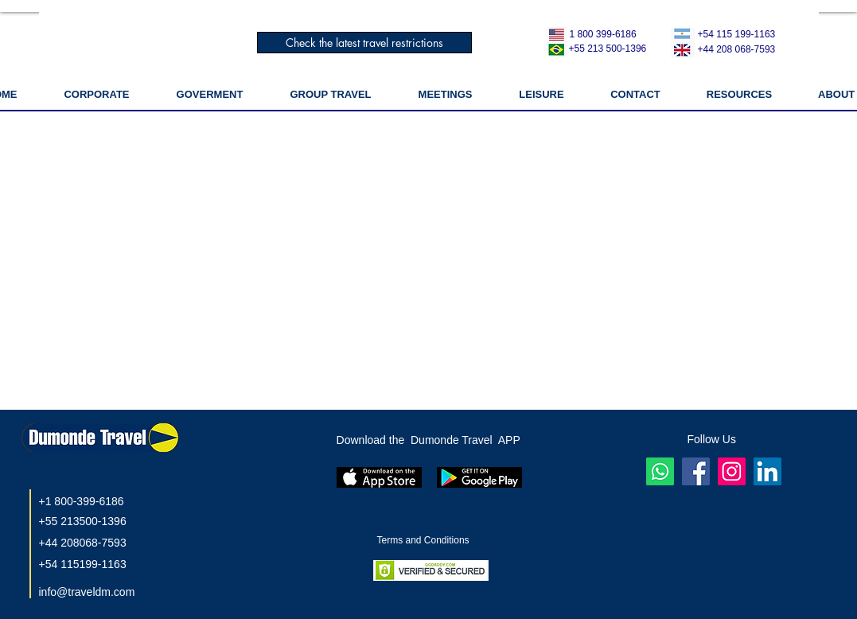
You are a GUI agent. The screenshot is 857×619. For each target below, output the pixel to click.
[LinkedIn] (767, 471)
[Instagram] (732, 471)
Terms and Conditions (424, 540)
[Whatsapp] (660, 471)
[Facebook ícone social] (696, 471)
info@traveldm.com (87, 592)
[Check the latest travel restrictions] (364, 42)
